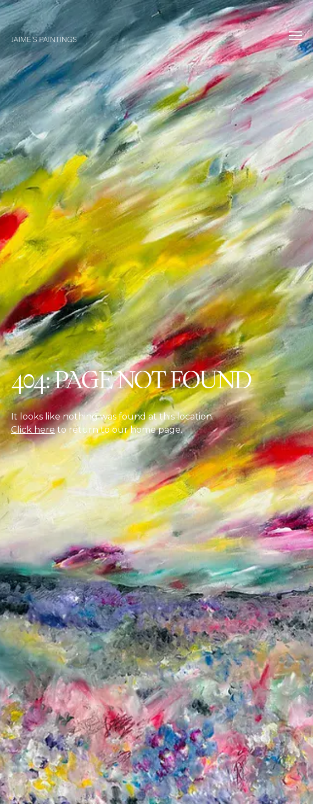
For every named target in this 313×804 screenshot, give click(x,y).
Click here (33, 429)
